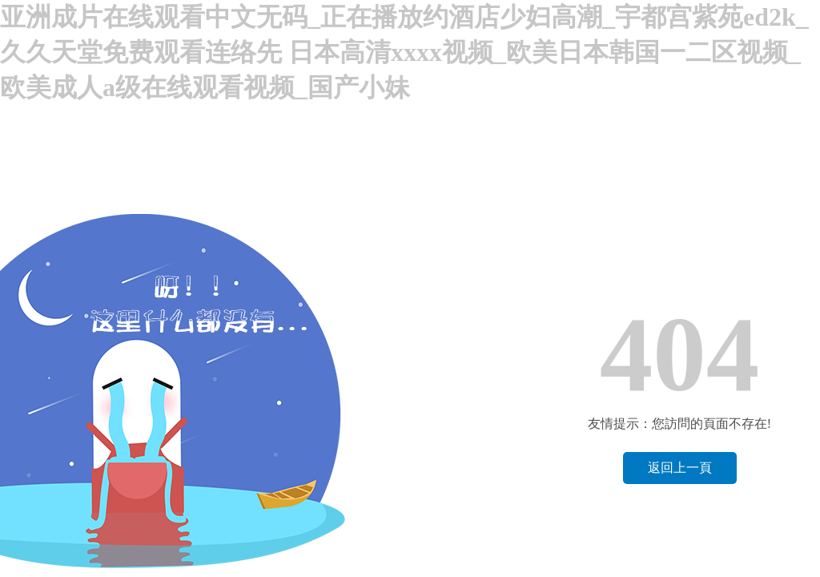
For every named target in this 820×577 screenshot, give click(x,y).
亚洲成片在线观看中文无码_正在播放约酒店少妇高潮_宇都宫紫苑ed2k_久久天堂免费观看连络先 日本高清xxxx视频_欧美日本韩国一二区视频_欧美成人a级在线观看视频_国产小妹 (404, 52)
